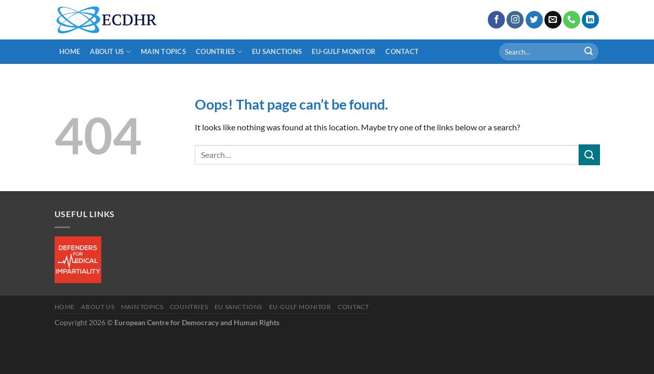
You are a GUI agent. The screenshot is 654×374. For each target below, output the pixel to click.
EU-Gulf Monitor (344, 51)
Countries (219, 52)
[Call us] (571, 20)
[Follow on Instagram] (515, 20)
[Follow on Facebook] (496, 20)
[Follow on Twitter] (534, 20)
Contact (402, 51)
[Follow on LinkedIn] (590, 20)
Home (69, 51)
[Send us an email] (553, 20)
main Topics (163, 51)
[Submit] (588, 52)
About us (110, 52)
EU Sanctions (277, 51)
